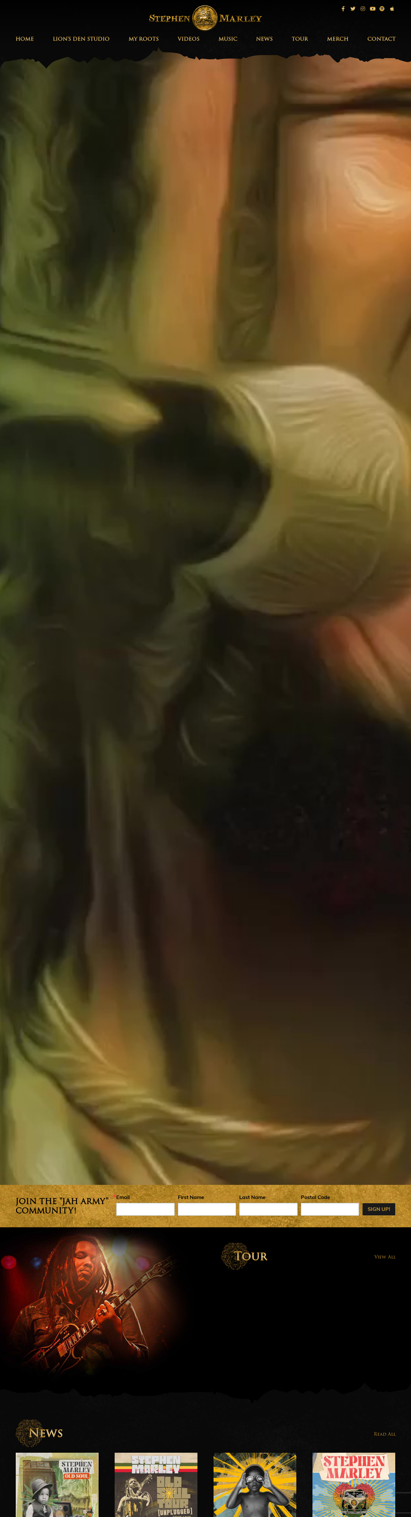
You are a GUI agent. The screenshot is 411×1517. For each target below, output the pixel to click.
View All (385, 1256)
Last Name (252, 1197)
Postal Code (315, 1197)
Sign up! (379, 1209)
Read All (385, 1434)
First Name (191, 1197)
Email (123, 1197)
